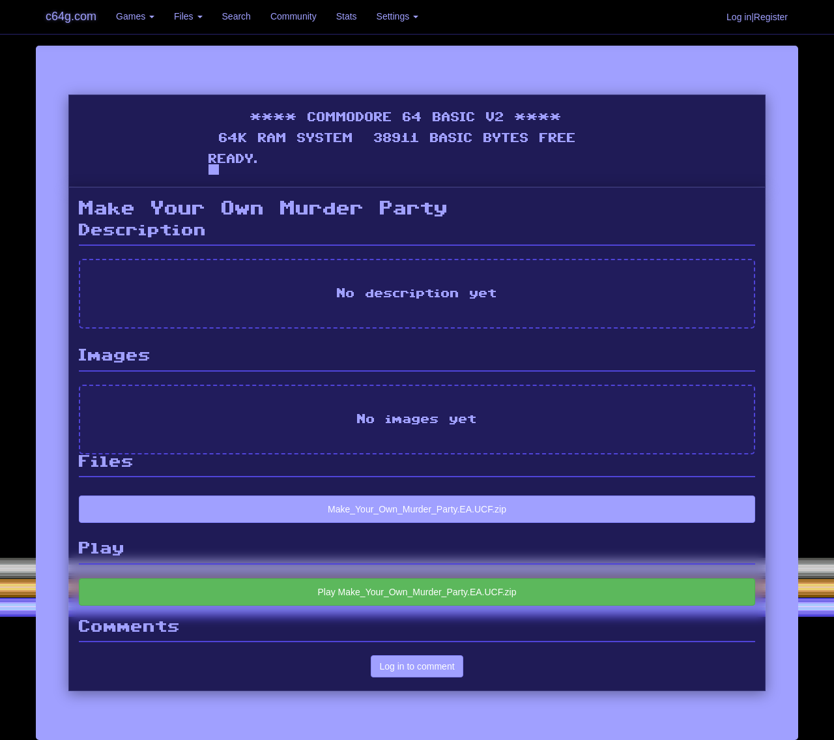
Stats (346, 16)
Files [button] (188, 16)
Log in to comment (416, 666)
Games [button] (135, 16)
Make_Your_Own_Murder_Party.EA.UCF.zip (417, 509)
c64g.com (71, 16)
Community (293, 16)
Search (236, 16)
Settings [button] (397, 16)
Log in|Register (757, 17)
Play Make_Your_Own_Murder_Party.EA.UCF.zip (416, 592)
